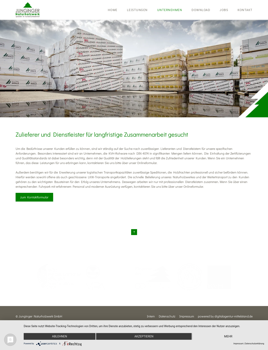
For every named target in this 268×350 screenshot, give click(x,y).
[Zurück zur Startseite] (28, 10)
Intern (151, 316)
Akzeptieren (143, 336)
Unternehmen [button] (169, 10)
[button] (134, 232)
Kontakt (245, 10)
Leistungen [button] (137, 10)
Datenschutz (167, 316)
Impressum (186, 316)
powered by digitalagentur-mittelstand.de (225, 316)
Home (113, 10)
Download (201, 10)
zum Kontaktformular (34, 197)
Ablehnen (59, 336)
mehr (228, 336)
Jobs (224, 10)
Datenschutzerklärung (254, 344)
